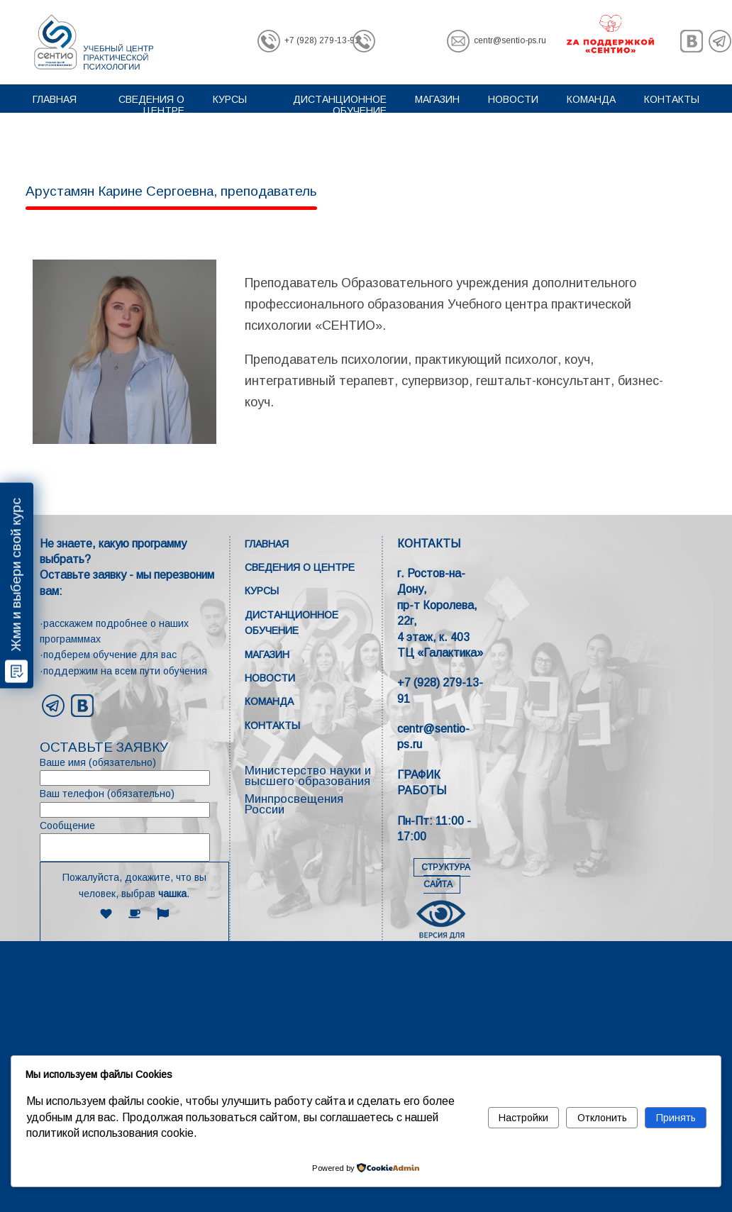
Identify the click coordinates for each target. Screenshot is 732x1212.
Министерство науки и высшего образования (308, 775)
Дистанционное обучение (340, 105)
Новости (513, 99)
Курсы (230, 99)
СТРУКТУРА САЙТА (445, 875)
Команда (591, 99)
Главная (55, 99)
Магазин (437, 99)
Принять (676, 1117)
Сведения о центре (151, 105)
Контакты (671, 99)
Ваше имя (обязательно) (134, 771)
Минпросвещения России (294, 804)
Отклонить (602, 1117)
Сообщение (134, 841)
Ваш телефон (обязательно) (134, 802)
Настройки (523, 1117)
